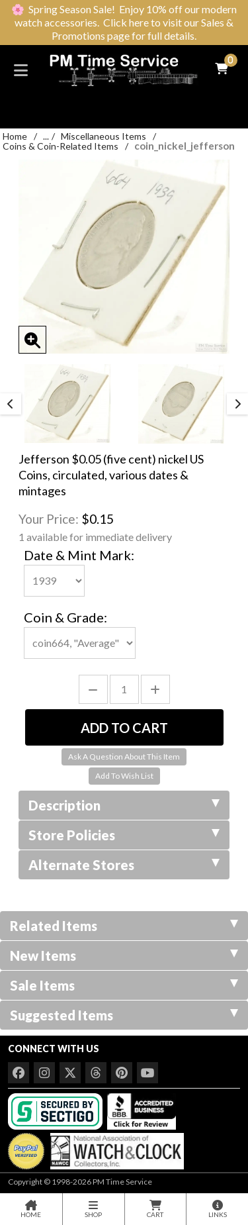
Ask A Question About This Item (124, 756)
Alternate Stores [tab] (124, 865)
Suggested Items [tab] (124, 1015)
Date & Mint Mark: (79, 555)
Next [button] (237, 404)
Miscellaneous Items (103, 136)
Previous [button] (10, 404)
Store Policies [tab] (124, 835)
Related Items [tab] (124, 926)
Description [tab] (124, 805)
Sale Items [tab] (124, 985)
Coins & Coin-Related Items (60, 146)
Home (15, 136)
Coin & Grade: (65, 617)
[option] (67, 403)
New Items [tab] (124, 955)
